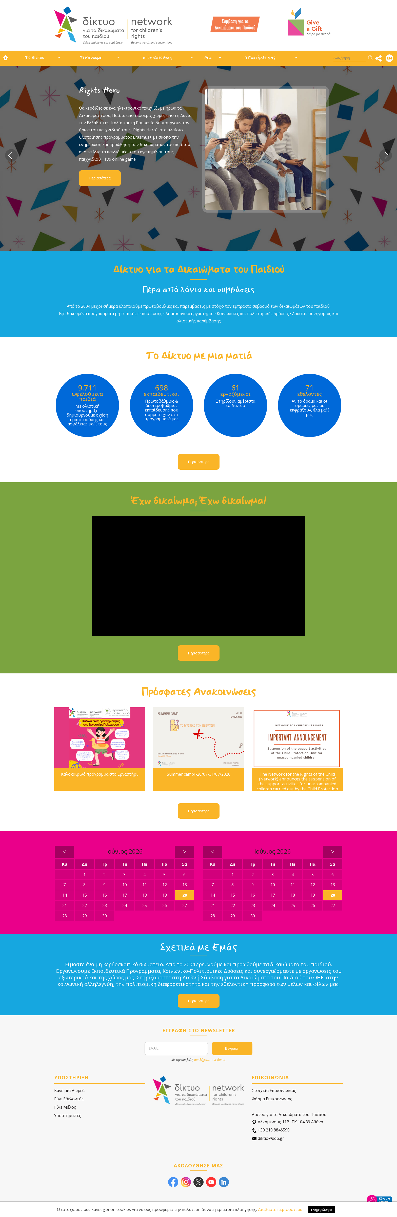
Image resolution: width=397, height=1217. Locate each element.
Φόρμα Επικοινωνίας (272, 1099)
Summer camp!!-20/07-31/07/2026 (198, 774)
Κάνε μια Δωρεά (69, 1090)
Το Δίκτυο (34, 57)
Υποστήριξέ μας (260, 57)
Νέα (208, 57)
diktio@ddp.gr (268, 1138)
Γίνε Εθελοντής (69, 1099)
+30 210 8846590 (271, 1130)
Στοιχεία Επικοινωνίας (274, 1090)
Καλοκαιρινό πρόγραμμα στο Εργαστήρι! (99, 774)
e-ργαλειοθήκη (157, 57)
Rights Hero (99, 90)
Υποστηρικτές (67, 1115)
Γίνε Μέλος (65, 1107)
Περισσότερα (100, 178)
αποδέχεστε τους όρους (210, 1060)
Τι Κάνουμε (91, 57)
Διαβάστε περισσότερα (280, 1209)
